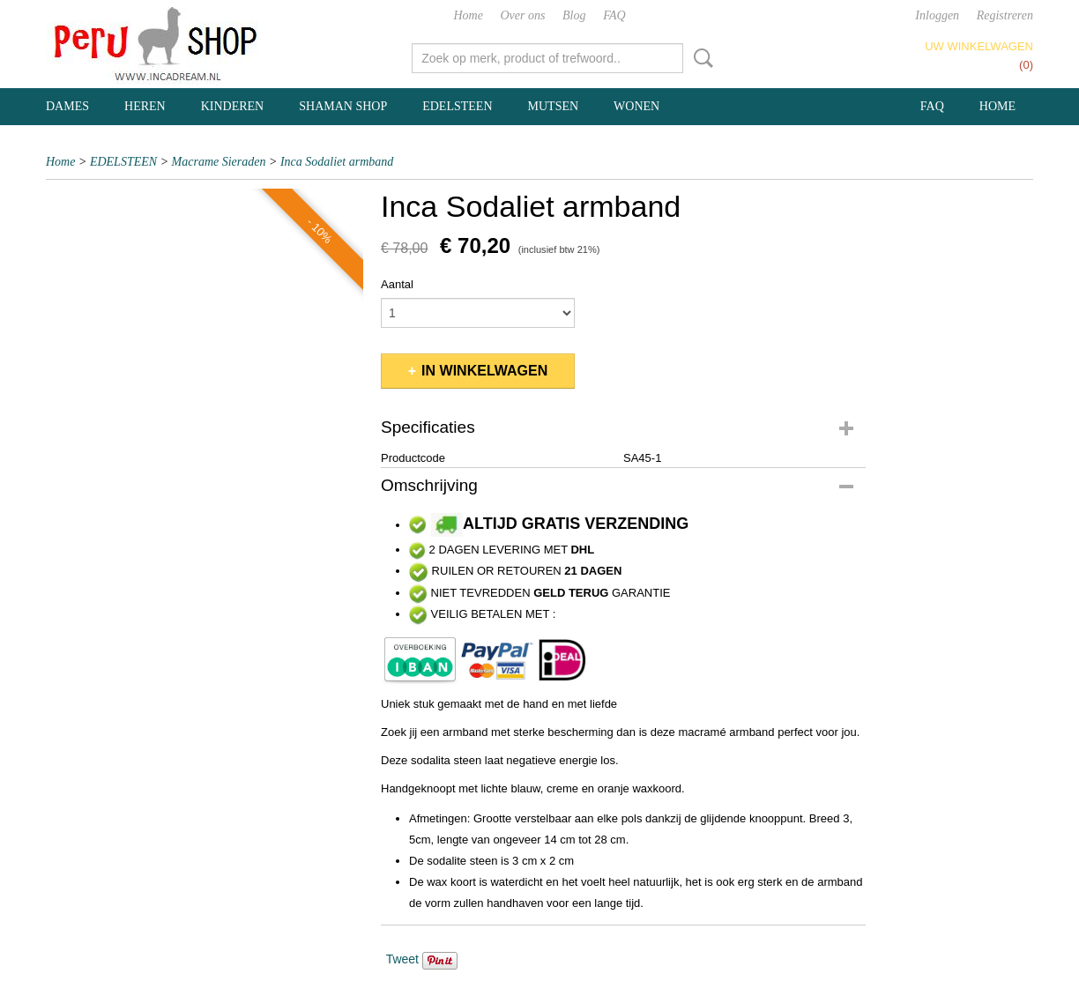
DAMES (67, 106)
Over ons (523, 15)
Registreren (1005, 15)
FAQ (614, 15)
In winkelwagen (484, 370)
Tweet (402, 959)
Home (467, 15)
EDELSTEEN (457, 106)
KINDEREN (232, 106)
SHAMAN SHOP (343, 106)
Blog (573, 15)
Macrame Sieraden (219, 161)
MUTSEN (553, 106)
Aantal (397, 284)
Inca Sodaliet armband (336, 161)
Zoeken (700, 58)
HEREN (145, 106)
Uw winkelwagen (979, 46)
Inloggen (937, 15)
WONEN (636, 106)
